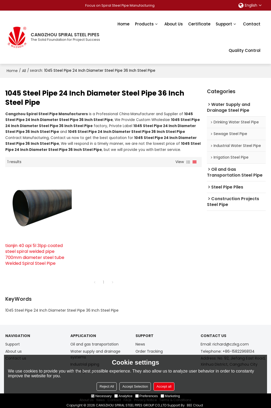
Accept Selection (135, 386)
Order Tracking (150, 347)
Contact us (15, 354)
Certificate (199, 23)
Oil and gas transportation (95, 340)
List (188, 161)
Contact (251, 23)
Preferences (146, 396)
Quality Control (244, 50)
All (24, 70)
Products (144, 23)
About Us (173, 23)
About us (13, 347)
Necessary (101, 396)
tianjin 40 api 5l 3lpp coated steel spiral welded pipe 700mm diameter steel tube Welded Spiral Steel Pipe (34, 250)
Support (224, 23)
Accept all (163, 386)
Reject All (107, 386)
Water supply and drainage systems (96, 350)
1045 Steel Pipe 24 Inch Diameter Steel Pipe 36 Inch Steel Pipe (62, 305)
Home (123, 23)
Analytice (123, 396)
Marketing (170, 396)
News (140, 340)
